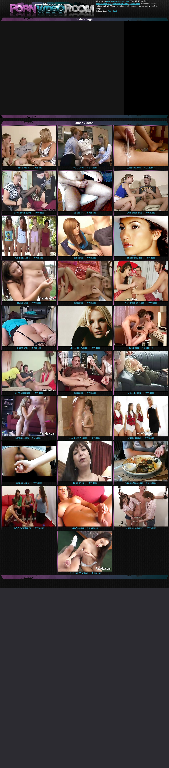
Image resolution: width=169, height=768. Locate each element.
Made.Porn (135, 4)
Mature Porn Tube (104, 4)
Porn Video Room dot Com (117, 1)
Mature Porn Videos (121, 4)
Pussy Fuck (112, 11)
